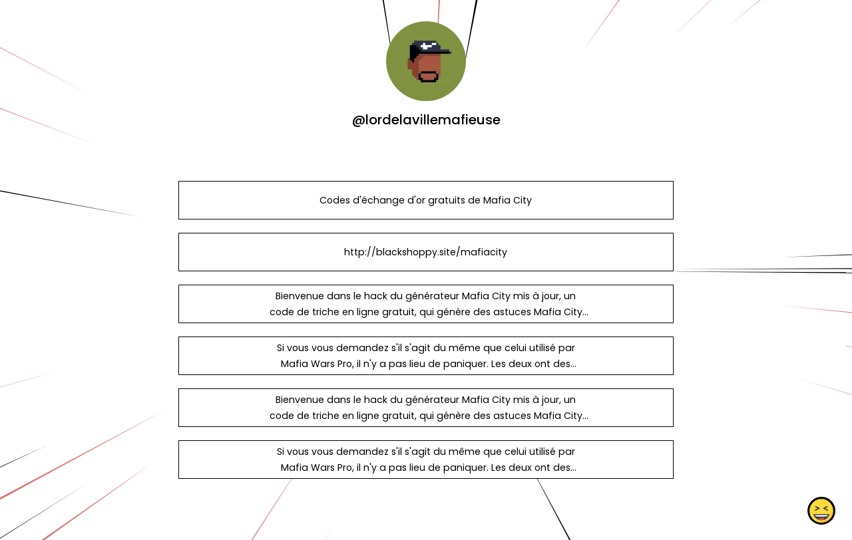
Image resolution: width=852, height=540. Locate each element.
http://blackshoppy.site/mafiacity (425, 252)
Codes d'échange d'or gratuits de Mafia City (426, 200)
